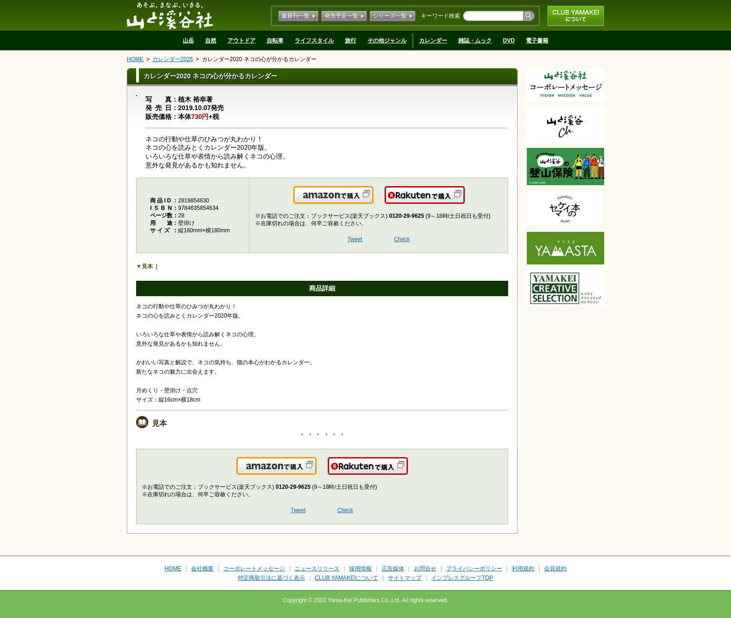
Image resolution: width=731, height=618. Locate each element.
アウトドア (241, 40)
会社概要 (202, 568)
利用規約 (523, 568)
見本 (147, 266)
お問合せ (425, 568)
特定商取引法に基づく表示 (271, 578)
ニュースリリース (317, 568)
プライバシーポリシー (474, 568)
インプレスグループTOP (462, 578)
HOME (135, 59)
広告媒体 (393, 568)
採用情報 (360, 568)
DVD (509, 40)
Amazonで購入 (372, 200)
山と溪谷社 (170, 15)
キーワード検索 (440, 16)
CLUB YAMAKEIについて (575, 16)
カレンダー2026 (172, 59)
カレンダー (433, 40)
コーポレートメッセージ (254, 568)
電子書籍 (537, 40)
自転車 (275, 40)
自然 (210, 40)
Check (402, 239)
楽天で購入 (464, 200)
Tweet (354, 239)
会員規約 (555, 568)
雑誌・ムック (475, 40)
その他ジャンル (387, 40)
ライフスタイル (314, 40)
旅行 (350, 40)
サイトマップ (404, 578)
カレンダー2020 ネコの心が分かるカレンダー (259, 59)
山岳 (188, 40)
